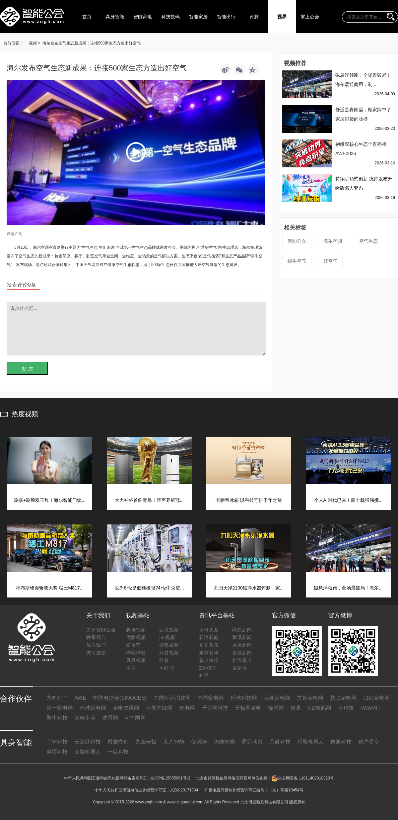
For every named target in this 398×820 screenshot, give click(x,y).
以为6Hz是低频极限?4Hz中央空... (149, 588)
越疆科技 (57, 752)
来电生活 (85, 718)
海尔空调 (332, 241)
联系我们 (96, 637)
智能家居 (198, 16)
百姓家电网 (277, 698)
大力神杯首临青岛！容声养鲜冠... (149, 500)
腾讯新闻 (242, 637)
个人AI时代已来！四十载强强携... (348, 500)
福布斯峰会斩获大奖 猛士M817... (50, 588)
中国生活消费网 (172, 698)
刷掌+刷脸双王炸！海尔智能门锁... (50, 500)
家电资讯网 (126, 708)
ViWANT (370, 708)
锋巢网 (276, 708)
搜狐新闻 (242, 652)
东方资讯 (209, 652)
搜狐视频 (169, 645)
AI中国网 (135, 718)
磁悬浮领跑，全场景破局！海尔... (348, 588)
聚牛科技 (57, 718)
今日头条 (209, 629)
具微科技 (280, 742)
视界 (282, 16)
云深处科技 (87, 742)
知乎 (204, 675)
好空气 (330, 261)
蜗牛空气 (297, 261)
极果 (296, 708)
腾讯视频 (136, 629)
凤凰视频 (136, 660)
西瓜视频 (169, 629)
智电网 (187, 708)
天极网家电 (248, 708)
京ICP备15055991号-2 (170, 778)
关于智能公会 (101, 629)
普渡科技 (341, 742)
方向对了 (57, 698)
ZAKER (207, 668)
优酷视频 (136, 637)
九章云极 (146, 742)
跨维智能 (224, 742)
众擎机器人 (87, 752)
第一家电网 (59, 708)
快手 (131, 668)
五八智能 (173, 742)
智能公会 (297, 241)
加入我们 (96, 645)
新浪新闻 (209, 637)
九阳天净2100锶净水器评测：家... (249, 588)
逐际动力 (252, 742)
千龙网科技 (215, 708)
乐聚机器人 (310, 742)
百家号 (239, 668)
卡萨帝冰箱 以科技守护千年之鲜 (249, 500)
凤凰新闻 (242, 645)
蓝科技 (346, 708)
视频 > (34, 43)
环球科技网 (244, 698)
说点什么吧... (136, 329)
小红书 (166, 668)
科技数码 (170, 16)
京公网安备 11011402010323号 (302, 778)
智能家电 (142, 16)
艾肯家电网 (310, 698)
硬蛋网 (110, 718)
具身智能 (114, 16)
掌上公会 (309, 16)
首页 (87, 16)
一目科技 (118, 752)
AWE (80, 698)
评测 (254, 16)
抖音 (164, 660)
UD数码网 (319, 708)
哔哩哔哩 (136, 652)
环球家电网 (93, 708)
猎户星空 (368, 742)
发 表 (27, 369)
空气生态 (368, 241)
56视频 (167, 637)
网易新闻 (242, 629)
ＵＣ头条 (209, 645)
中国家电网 (210, 698)
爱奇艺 (133, 645)
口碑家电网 (376, 698)
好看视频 (169, 652)
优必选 (199, 742)
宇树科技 (57, 742)
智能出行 (226, 16)
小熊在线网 (159, 708)
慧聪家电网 (343, 698)
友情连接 (96, 652)
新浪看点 (242, 660)
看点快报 (209, 660)
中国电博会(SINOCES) (120, 698)
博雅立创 (118, 742)
